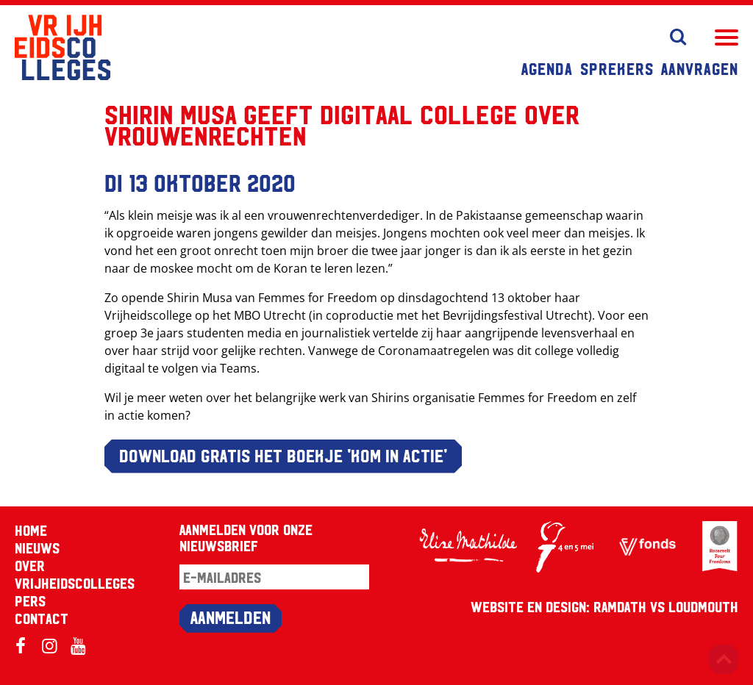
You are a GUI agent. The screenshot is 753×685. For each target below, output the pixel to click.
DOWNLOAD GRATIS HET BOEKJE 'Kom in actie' (283, 455)
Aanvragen (699, 68)
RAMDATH (619, 606)
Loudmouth (703, 606)
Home (31, 530)
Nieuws (37, 547)
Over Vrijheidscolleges (75, 574)
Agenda (547, 68)
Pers (30, 600)
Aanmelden (230, 616)
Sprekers (617, 68)
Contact (41, 618)
